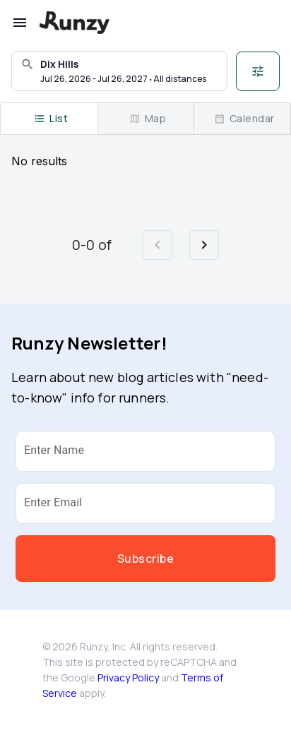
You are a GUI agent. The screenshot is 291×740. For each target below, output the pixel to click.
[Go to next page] (204, 245)
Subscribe (145, 558)
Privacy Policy (128, 677)
